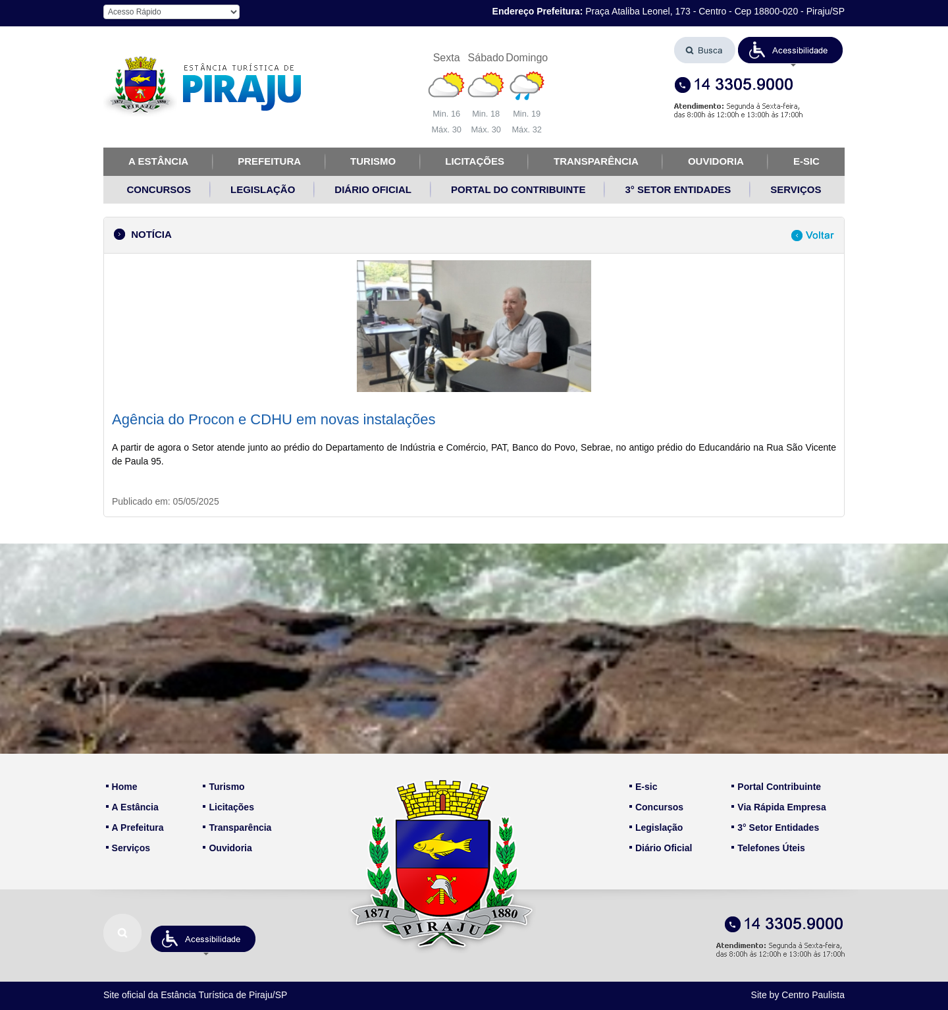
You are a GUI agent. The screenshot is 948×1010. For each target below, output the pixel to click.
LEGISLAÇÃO (262, 189)
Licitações (228, 807)
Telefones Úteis (767, 848)
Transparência (237, 827)
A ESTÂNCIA (158, 161)
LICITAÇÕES (474, 161)
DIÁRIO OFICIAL (372, 189)
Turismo (223, 786)
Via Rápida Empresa (778, 807)
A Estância (132, 807)
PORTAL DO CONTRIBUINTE (518, 189)
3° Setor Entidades (775, 827)
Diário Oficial (660, 848)
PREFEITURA (269, 161)
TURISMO (373, 161)
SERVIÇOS (795, 189)
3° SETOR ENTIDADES (678, 189)
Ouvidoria (227, 848)
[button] (790, 50)
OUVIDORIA (716, 161)
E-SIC (806, 161)
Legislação (656, 827)
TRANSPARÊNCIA (596, 161)
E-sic (643, 786)
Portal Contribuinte (776, 786)
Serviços (128, 848)
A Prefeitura (135, 827)
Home (122, 786)
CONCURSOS (159, 189)
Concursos (656, 807)
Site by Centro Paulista (798, 995)
